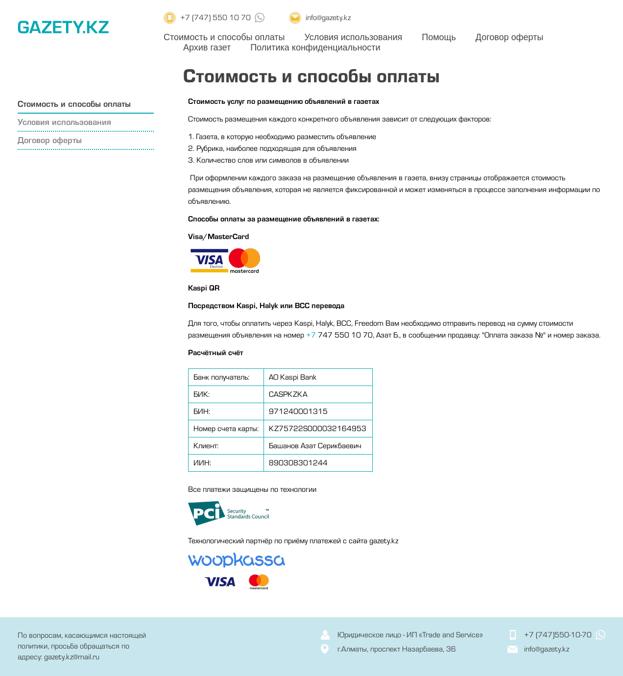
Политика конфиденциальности (315, 47)
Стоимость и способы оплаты (224, 37)
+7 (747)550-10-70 (558, 634)
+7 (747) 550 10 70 (215, 17)
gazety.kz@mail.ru (71, 656)
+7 (311, 335)
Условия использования (353, 37)
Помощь (439, 37)
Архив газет (207, 47)
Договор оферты (510, 37)
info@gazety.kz (328, 17)
